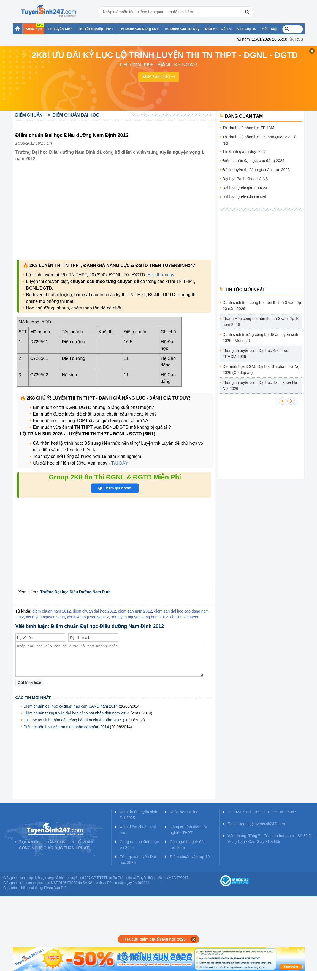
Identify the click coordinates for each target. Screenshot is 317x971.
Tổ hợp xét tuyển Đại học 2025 (138, 859)
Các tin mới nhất (33, 697)
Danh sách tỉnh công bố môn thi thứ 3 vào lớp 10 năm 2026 (262, 305)
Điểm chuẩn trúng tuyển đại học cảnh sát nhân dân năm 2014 (76, 713)
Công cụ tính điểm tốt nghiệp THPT (188, 830)
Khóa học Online (184, 812)
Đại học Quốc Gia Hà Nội (244, 197)
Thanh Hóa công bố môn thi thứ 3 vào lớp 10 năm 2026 (261, 321)
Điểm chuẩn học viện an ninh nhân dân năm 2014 (66, 727)
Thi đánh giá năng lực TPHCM (249, 128)
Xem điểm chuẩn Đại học (138, 830)
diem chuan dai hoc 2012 (94, 611)
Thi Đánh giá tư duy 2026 (244, 151)
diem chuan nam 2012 (51, 611)
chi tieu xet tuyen (184, 617)
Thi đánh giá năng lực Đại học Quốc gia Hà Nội (260, 140)
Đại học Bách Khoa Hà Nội (246, 179)
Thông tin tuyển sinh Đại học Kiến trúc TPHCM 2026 (255, 353)
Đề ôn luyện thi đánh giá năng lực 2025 (256, 170)
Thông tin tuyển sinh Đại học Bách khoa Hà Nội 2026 (260, 385)
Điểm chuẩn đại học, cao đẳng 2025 (254, 160)
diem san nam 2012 (135, 611)
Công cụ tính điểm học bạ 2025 (139, 845)
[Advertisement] (114, 210)
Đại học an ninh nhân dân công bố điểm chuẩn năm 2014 (73, 720)
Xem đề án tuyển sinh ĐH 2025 (138, 815)
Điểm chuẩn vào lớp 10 (190, 856)
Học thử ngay (160, 275)
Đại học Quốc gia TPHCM (245, 188)
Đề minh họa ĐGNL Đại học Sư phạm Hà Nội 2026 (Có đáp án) (261, 369)
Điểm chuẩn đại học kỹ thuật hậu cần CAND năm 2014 (71, 706)
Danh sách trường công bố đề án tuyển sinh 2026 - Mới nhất (260, 337)
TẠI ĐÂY (119, 463)
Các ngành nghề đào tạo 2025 (187, 845)
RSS (299, 39)
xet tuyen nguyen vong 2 (88, 617)
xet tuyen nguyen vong (45, 617)
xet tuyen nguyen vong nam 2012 (139, 617)
